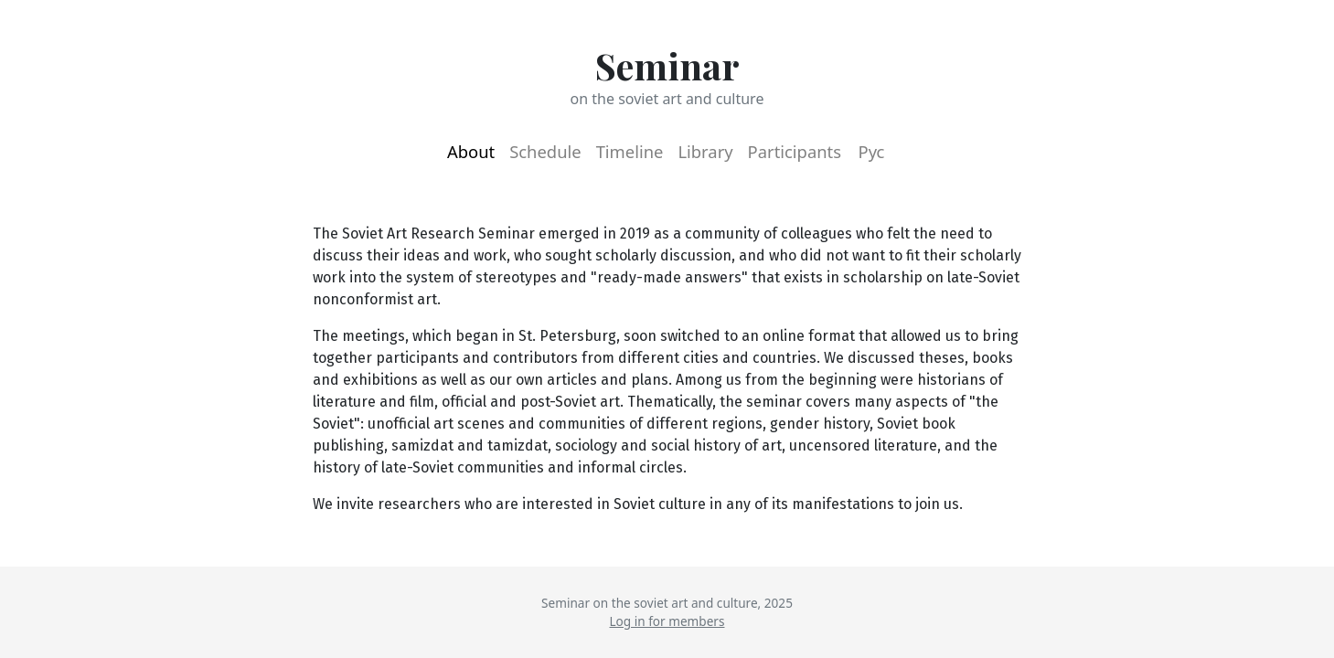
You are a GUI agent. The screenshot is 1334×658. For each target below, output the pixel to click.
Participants (794, 151)
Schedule (545, 151)
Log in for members (667, 621)
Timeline (630, 151)
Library (705, 151)
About (471, 151)
